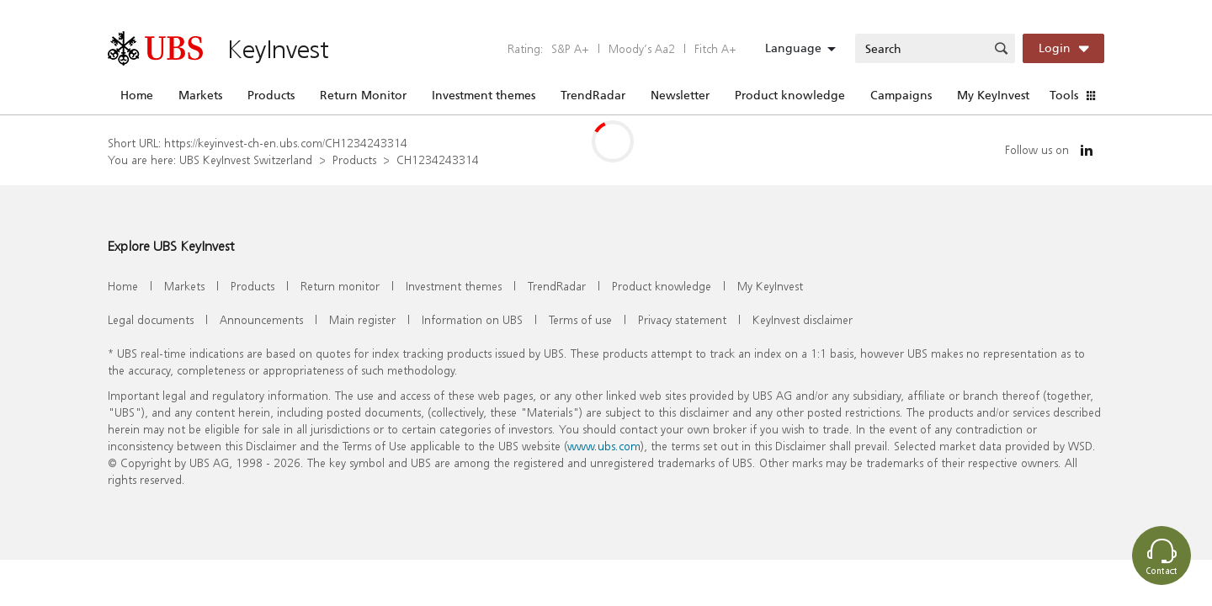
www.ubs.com (604, 446)
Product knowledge (790, 95)
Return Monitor (363, 95)
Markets (200, 95)
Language (793, 48)
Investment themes (483, 95)
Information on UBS (472, 319)
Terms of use (580, 319)
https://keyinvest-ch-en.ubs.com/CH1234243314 (285, 143)
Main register (362, 319)
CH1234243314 (437, 159)
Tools (1064, 95)
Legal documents (151, 319)
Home (136, 95)
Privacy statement (682, 319)
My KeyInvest (993, 95)
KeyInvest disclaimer (802, 319)
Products (271, 95)
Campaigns (901, 95)
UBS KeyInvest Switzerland (245, 159)
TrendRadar (593, 95)
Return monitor (340, 286)
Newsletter (680, 95)
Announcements (261, 319)
